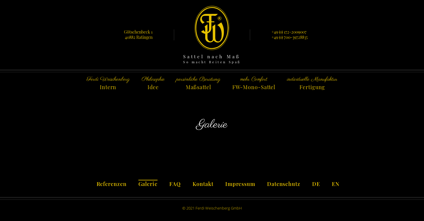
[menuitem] (316, 183)
